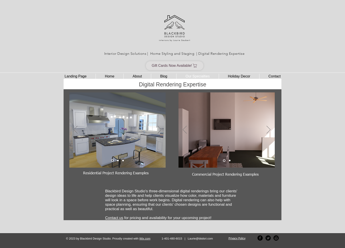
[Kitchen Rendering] (112, 160)
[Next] (159, 130)
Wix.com (144, 238)
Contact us (114, 218)
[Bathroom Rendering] (123, 160)
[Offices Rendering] (230, 160)
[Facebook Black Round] (260, 238)
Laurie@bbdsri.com (200, 238)
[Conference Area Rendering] (224, 160)
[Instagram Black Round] (276, 238)
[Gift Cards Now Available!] (174, 65)
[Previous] (76, 130)
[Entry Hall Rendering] (118, 160)
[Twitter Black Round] (268, 238)
